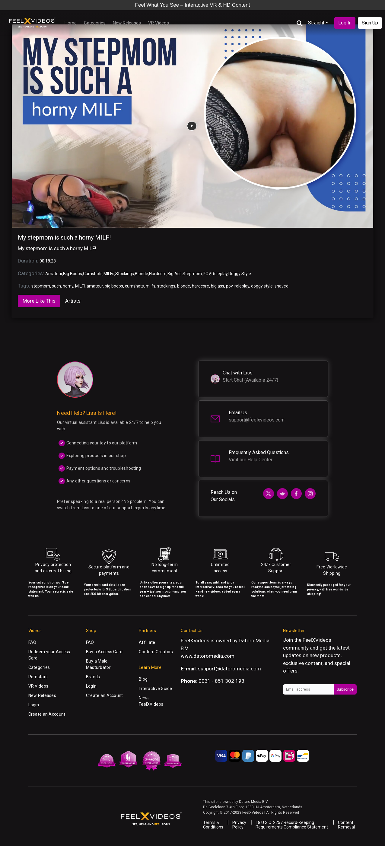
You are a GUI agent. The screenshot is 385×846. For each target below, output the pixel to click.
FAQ (32, 642)
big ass (217, 286)
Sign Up (370, 23)
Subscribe (345, 689)
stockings (166, 286)
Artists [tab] (73, 301)
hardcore (200, 286)
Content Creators (156, 651)
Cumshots (93, 273)
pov (229, 286)
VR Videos (158, 23)
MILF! (80, 286)
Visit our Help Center (250, 460)
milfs (150, 286)
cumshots (134, 286)
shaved (281, 286)
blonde (183, 286)
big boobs (114, 286)
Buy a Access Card (104, 651)
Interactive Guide (155, 688)
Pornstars (38, 676)
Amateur (53, 273)
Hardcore (158, 273)
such (56, 286)
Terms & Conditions (213, 824)
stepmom (40, 286)
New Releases (127, 23)
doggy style (262, 286)
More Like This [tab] (39, 301)
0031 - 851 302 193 (221, 681)
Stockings (124, 273)
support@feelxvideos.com (257, 420)
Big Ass (174, 273)
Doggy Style (239, 273)
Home (71, 23)
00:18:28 (48, 261)
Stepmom (192, 273)
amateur (95, 286)
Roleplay (220, 273)
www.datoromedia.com (207, 656)
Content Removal (346, 824)
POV (207, 273)
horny (68, 286)
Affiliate (147, 642)
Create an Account (46, 714)
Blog (143, 679)
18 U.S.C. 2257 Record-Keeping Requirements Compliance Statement (292, 824)
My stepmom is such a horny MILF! (64, 237)
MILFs (108, 273)
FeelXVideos (317, 640)
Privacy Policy (239, 824)
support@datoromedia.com (229, 669)
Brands (93, 676)
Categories (95, 23)
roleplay (241, 286)
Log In (345, 23)
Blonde (141, 273)
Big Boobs (72, 273)
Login (33, 704)
